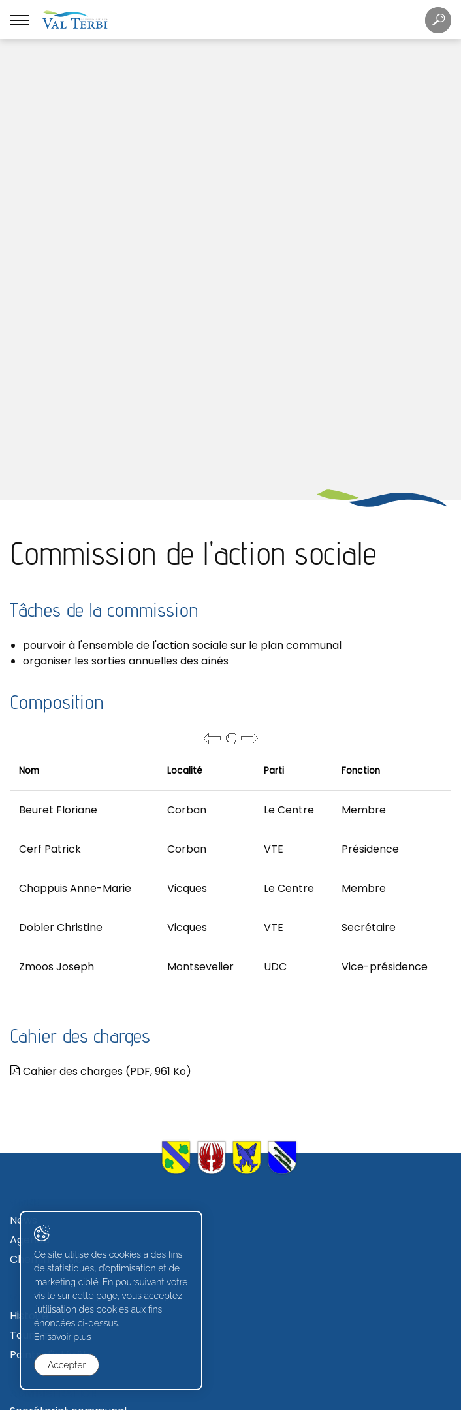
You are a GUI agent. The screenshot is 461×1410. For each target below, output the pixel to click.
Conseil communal (57, 1119)
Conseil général (49, 1139)
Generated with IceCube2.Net (278, 1398)
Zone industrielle (51, 1254)
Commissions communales (79, 1158)
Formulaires (40, 1329)
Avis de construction (62, 1273)
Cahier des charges (100, 625)
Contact (31, 1024)
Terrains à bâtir (49, 1234)
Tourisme (33, 889)
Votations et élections (66, 1178)
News (23, 774)
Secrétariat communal (68, 965)
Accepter (67, 1365)
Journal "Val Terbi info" (67, 1063)
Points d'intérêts (51, 909)
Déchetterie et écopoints (75, 1043)
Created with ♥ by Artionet (177, 1398)
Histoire (29, 869)
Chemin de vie (46, 813)
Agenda (30, 794)
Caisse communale (59, 984)
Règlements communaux (74, 1004)
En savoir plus (62, 1337)
